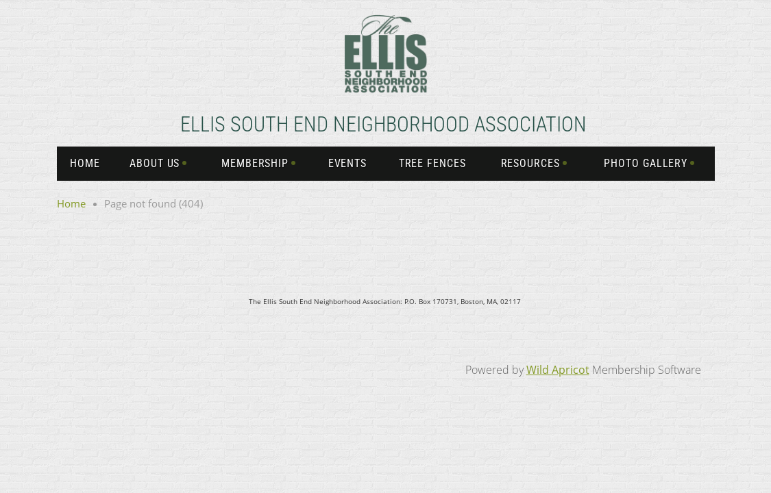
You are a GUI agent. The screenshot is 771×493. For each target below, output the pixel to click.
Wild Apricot (557, 369)
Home (71, 203)
